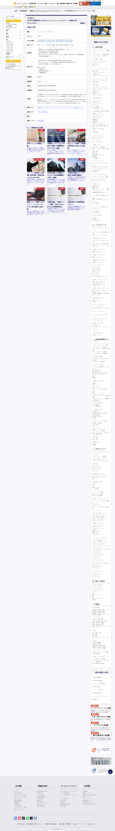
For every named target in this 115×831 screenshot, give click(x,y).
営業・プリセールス (98, 498)
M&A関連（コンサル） (99, 298)
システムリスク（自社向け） (99, 431)
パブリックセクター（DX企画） (99, 456)
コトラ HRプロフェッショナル (68, 791)
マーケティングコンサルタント (99, 318)
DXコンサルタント (96, 275)
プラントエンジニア (97, 650)
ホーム (16, 791)
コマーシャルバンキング (100, 174)
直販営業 (94, 156)
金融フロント (97, 184)
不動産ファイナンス (97, 113)
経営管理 (95, 437)
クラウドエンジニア (97, 552)
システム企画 (95, 489)
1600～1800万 (9, 49)
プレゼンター (95, 105)
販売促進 (94, 599)
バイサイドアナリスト (97, 103)
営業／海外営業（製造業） (98, 663)
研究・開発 (96, 607)
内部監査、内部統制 (97, 423)
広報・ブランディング (97, 598)
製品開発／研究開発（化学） (99, 613)
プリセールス (95, 504)
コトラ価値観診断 (65, 793)
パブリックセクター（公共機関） (100, 353)
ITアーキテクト (95, 273)
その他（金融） (97, 215)
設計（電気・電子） (97, 632)
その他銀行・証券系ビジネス (101, 195)
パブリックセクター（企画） (101, 345)
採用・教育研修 (95, 414)
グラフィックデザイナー (98, 587)
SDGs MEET (63, 806)
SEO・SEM (95, 533)
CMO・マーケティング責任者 (99, 389)
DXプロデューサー (96, 466)
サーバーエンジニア (97, 561)
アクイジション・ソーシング (99, 114)
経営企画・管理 (97, 482)
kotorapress (63, 802)
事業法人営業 (95, 187)
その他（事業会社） (97, 406)
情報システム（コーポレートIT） (100, 515)
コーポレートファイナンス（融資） (100, 176)
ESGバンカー (95, 66)
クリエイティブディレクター (99, 590)
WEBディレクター (96, 531)
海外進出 (95, 442)
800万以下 (8, 41)
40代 (15, 27)
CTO (93, 484)
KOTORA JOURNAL (65, 804)
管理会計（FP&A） (96, 371)
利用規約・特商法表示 (50, 824)
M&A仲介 (94, 301)
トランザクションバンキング (99, 179)
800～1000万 (9, 42)
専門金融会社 (97, 686)
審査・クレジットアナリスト (99, 181)
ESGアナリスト (96, 64)
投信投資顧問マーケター (98, 108)
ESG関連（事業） (98, 356)
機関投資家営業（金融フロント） (100, 192)
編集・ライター (95, 595)
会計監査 (94, 377)
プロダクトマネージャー (98, 403)
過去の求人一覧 (18, 809)
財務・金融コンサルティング (101, 288)
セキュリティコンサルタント (99, 311)
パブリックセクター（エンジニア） (100, 459)
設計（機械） (95, 634)
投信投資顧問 (97, 98)
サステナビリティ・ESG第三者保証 (100, 243)
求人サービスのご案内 (20, 795)
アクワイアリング (96, 209)
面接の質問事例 (18, 800)
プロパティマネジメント (98, 118)
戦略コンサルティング (99, 249)
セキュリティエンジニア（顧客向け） (101, 563)
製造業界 (39, 800)
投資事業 (95, 85)
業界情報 (16, 804)
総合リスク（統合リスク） (98, 137)
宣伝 (93, 596)
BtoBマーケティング (97, 387)
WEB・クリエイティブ (99, 523)
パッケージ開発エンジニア (98, 539)
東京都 (39, 77)
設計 (94, 630)
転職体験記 (17, 802)
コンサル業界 (40, 795)
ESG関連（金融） (98, 59)
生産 (94, 640)
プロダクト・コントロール (98, 374)
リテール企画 (95, 203)
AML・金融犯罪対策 (97, 434)
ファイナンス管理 (98, 364)
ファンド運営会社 (42, 112)
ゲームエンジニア (96, 565)
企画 (93, 390)
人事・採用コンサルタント (98, 283)
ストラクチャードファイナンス (99, 80)
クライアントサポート (97, 401)
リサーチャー (95, 330)
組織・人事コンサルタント (98, 282)
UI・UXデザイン (96, 534)
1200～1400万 (9, 46)
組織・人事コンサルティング (101, 279)
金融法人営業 (95, 186)
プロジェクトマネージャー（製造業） (101, 652)
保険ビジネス (97, 145)
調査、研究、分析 (98, 323)
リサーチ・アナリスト (97, 169)
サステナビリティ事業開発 (98, 361)
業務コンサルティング (99, 255)
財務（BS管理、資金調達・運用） (100, 373)
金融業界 (39, 793)
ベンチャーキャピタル (97, 95)
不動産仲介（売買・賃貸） (98, 129)
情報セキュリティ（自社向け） (99, 429)
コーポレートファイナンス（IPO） (100, 79)
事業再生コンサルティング (100, 260)
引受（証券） (95, 202)
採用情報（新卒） (87, 802)
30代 (11, 27)
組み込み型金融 (95, 212)
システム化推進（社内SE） (98, 517)
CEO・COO (95, 439)
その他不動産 (95, 132)
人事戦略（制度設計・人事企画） (100, 413)
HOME (15, 10)
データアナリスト (96, 576)
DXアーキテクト (96, 469)
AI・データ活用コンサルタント (99, 276)
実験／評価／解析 (98, 619)
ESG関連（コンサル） (99, 238)
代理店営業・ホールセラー (98, 155)
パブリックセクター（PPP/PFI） (100, 56)
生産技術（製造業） (97, 644)
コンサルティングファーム (100, 696)
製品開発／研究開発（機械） (99, 611)
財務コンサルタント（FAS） (99, 290)
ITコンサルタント (96, 267)
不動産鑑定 (94, 119)
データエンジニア (96, 557)
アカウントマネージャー (98, 505)
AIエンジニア (95, 470)
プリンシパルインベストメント (99, 87)
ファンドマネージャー (97, 100)
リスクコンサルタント (97, 306)
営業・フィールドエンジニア (101, 656)
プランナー (94, 592)
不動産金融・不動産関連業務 (101, 111)
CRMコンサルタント (97, 270)
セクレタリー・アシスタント (99, 394)
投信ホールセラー (96, 101)
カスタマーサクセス (97, 510)
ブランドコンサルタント (98, 320)
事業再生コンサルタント (98, 262)
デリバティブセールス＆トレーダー (100, 168)
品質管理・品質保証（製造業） (99, 647)
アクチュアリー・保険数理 (98, 147)
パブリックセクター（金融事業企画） (101, 54)
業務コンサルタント (97, 257)
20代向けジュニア (42, 804)
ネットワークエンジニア (98, 560)
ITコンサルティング (98, 265)
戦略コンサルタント (97, 252)
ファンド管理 (95, 106)
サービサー (94, 217)
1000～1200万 (9, 44)
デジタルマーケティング (98, 528)
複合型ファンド (95, 92)
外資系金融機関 (97, 680)
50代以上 (8, 29)
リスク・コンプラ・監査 (100, 421)
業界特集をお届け (42, 791)
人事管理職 (94, 411)
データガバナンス (96, 574)
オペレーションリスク (97, 142)
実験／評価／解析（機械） (98, 622)
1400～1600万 (9, 47)
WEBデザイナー (96, 530)
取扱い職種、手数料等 (65, 824)
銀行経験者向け (41, 806)
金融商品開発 (95, 171)
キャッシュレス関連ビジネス (101, 206)
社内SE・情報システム (99, 513)
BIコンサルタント (96, 272)
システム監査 (95, 424)
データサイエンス (98, 571)
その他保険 (94, 158)
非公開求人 (14, 24)
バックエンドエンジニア (98, 544)
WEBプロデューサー (97, 526)
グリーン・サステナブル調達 (99, 648)
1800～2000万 (9, 50)
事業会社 (95, 699)
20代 (7, 27)
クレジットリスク (96, 138)
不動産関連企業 (97, 693)
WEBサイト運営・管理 (97, 520)
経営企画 (94, 383)
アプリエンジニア (96, 568)
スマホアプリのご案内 (20, 807)
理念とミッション (87, 793)
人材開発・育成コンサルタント (99, 285)
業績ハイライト (87, 796)
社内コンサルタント (97, 487)
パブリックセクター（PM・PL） (100, 457)
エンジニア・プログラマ (100, 537)
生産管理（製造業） (97, 642)
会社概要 (85, 791)
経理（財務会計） (96, 370)
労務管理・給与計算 (97, 416)
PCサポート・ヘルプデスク (98, 518)
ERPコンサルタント (97, 269)
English (99, 0)
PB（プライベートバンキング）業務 (100, 189)
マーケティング (95, 386)
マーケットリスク (96, 140)
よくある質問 (17, 806)
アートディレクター (97, 588)
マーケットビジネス (98, 161)
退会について (92, 824)
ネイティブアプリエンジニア (99, 554)
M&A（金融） (95, 71)
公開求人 (8, 24)
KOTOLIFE (63, 800)
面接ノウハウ (17, 798)
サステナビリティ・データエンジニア (101, 476)
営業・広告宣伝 (97, 585)
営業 (93, 593)
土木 (93, 130)
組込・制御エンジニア (97, 566)
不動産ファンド (79, 107)
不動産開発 (94, 121)
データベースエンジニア (98, 555)
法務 (93, 426)
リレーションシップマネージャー (100, 177)
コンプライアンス (96, 427)
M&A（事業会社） (96, 405)
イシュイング (95, 210)
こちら (12, 68)
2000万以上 (9, 52)
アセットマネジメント (97, 116)
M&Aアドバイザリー (97, 300)
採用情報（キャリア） (89, 800)
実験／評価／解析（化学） (98, 624)
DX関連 (95, 464)
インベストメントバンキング (101, 69)
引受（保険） (95, 151)
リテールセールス (96, 190)
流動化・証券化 (95, 82)
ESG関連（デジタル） (99, 473)
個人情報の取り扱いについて (34, 824)
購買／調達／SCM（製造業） (99, 645)
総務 (93, 392)
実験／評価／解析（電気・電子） (100, 621)
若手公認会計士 (41, 802)
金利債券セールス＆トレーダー (99, 166)
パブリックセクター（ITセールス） (100, 461)
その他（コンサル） (98, 333)
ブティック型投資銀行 (99, 683)
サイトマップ (83, 824)
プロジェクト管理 (98, 492)
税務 (93, 376)
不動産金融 (41, 120)
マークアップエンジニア (98, 525)
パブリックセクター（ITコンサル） (100, 235)
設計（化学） (95, 635)
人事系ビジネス (97, 409)
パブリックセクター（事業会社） (100, 347)
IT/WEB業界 (40, 798)
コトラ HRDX (63, 798)
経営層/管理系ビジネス (43, 796)
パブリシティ (86, 798)
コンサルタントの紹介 (20, 796)
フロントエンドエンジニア (98, 543)
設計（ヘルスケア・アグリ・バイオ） (101, 637)
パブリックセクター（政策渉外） (100, 351)
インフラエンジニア (97, 558)
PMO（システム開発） (97, 495)
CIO (93, 485)
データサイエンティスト (98, 573)
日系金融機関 (97, 677)
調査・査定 (94, 153)
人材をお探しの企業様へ (90, 0)
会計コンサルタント (97, 291)
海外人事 (94, 418)
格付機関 (94, 218)
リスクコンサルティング (100, 304)
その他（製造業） (96, 653)
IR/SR (93, 384)
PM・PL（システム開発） (98, 494)
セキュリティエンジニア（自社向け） (101, 432)
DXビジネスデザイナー (97, 467)
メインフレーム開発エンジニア (99, 541)
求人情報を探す (23, 10)
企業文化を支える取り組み (90, 795)
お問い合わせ (21, 824)
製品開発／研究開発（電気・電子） (100, 609)
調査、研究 (94, 325)
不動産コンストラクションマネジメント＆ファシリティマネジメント (46, 10)
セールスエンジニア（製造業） (99, 658)
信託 (93, 197)
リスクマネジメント (98, 135)
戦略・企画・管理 (98, 381)
